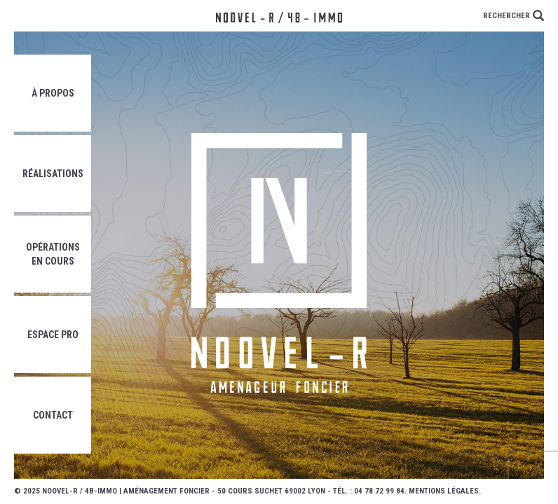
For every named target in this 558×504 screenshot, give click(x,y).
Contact (53, 415)
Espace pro (53, 334)
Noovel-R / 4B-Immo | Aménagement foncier (126, 491)
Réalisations (52, 173)
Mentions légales (444, 491)
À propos (53, 93)
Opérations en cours (53, 254)
